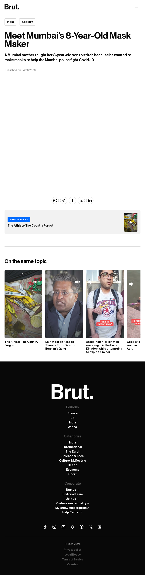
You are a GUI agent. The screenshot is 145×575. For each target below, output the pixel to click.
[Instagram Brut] (54, 527)
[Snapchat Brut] (72, 527)
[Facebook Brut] (81, 527)
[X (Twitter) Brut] (90, 527)
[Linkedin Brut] (99, 527)
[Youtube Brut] (63, 527)
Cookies (72, 564)
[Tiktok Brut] (45, 527)
